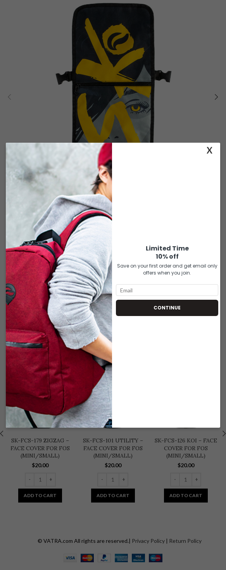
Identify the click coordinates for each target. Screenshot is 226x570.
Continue (167, 307)
